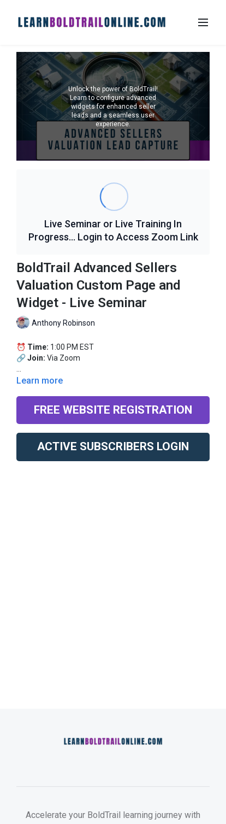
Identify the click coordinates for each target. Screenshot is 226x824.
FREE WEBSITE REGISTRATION (113, 409)
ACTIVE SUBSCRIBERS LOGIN (113, 446)
